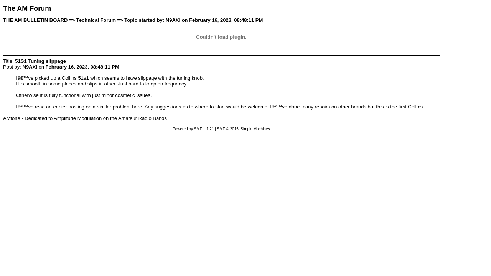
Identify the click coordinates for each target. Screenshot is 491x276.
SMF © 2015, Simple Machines (243, 129)
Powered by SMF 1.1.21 (193, 129)
